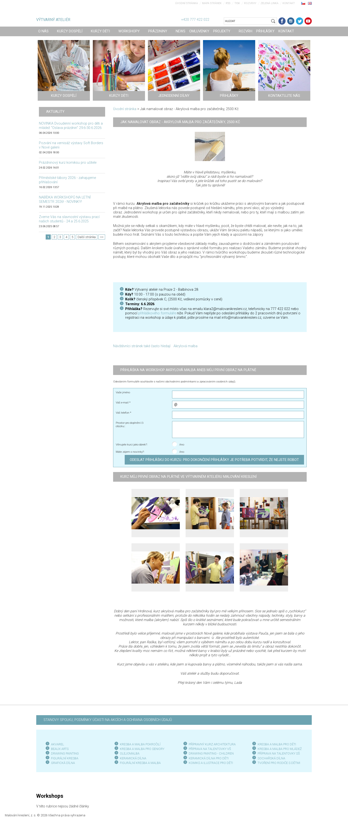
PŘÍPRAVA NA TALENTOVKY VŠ (210, 749)
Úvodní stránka (186, 3)
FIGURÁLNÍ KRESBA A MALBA (140, 763)
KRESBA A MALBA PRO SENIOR (141, 749)
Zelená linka (269, 3)
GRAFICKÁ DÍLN (62, 763)
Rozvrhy (250, 3)
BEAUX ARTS (60, 749)
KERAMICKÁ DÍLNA (133, 758)
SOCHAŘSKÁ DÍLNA (271, 758)
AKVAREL (57, 744)
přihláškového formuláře (157, 313)
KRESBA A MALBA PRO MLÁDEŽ (280, 749)
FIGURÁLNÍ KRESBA (64, 758)
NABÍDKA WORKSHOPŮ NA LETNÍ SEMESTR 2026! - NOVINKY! (65, 199)
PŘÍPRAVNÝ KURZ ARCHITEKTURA (212, 744)
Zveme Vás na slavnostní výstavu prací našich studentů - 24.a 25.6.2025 (69, 219)
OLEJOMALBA (129, 753)
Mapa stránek (212, 3)
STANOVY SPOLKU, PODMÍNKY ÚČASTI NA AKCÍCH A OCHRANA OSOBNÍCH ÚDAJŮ (108, 720)
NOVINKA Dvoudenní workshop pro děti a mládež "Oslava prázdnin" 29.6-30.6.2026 (71, 125)
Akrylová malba (185, 346)
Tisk (237, 3)
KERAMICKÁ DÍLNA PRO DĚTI (209, 758)
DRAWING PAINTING (65, 753)
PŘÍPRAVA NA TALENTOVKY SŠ (279, 753)
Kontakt (289, 3)
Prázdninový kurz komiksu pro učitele (67, 163)
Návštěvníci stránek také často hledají (141, 346)
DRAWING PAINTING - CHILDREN (211, 753)
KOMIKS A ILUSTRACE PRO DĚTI (211, 763)
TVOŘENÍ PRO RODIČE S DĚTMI (279, 763)
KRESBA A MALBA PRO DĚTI (277, 744)
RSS (228, 3)
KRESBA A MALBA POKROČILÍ (140, 744)
